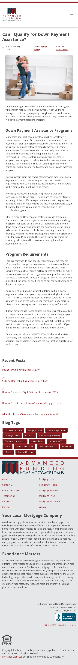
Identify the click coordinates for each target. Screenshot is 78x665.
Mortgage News (47, 479)
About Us (7, 479)
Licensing (72, 625)
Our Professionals (11, 490)
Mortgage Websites (12, 656)
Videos (42, 506)
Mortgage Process (48, 490)
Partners (6, 501)
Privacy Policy (62, 625)
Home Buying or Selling (41, 48)
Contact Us (8, 484)
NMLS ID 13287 (50, 625)
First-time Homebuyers (62, 48)
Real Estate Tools (48, 484)
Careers (6, 506)
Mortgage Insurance (49, 501)
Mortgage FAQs (47, 495)
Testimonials (8, 495)
